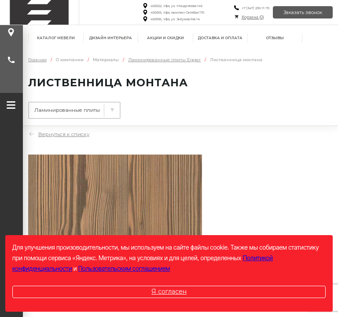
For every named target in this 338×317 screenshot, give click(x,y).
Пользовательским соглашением (124, 268)
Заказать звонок (302, 12)
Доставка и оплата (220, 38)
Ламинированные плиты (69, 107)
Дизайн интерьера (110, 38)
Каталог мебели (56, 38)
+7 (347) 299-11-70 (255, 8)
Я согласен (169, 291)
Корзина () (252, 17)
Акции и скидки (165, 38)
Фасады (212, 107)
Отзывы (275, 38)
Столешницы (154, 107)
